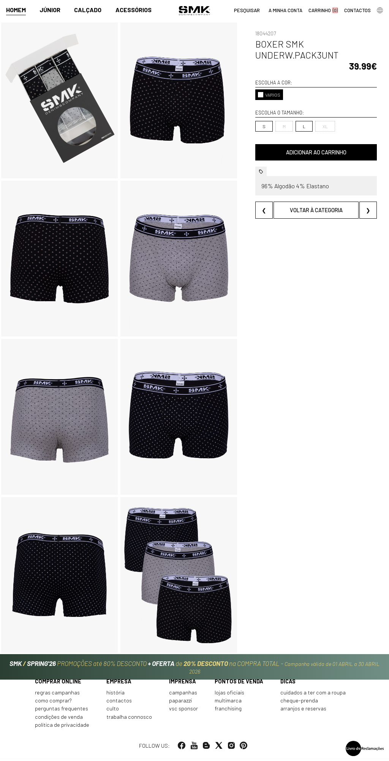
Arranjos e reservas (303, 711)
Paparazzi (180, 703)
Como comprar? (53, 703)
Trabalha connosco (129, 719)
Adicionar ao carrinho (316, 152)
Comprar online (58, 684)
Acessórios (133, 10)
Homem (16, 10)
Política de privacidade (62, 727)
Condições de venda (59, 719)
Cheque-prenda (299, 703)
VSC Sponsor (183, 711)
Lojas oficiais (229, 694)
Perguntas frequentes (61, 711)
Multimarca (228, 703)
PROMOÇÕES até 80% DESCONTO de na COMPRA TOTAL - (194, 667)
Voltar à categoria (316, 210)
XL (325, 126)
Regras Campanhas (57, 694)
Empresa (118, 684)
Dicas (288, 684)
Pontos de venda (239, 684)
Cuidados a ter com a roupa (313, 694)
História (115, 694)
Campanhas (183, 694)
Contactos (119, 703)
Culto (112, 711)
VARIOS (269, 94)
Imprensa (182, 684)
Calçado (87, 10)
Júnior (50, 10)
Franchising (228, 711)
